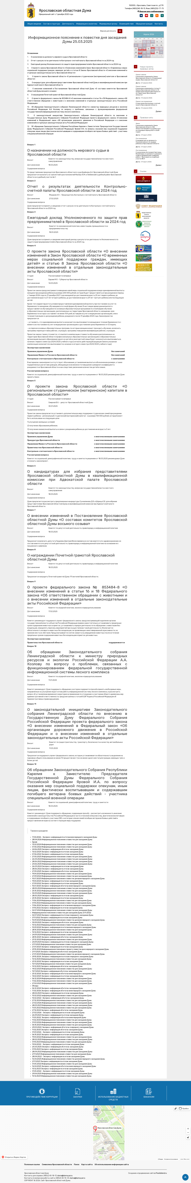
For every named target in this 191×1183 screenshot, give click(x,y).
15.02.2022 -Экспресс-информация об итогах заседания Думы (58, 998)
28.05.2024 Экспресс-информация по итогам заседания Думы (58, 896)
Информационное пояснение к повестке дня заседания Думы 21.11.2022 (61, 913)
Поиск (76, 1164)
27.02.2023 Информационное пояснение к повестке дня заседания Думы (62, 983)
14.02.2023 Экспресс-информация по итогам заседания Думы (57, 976)
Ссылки (143, 171)
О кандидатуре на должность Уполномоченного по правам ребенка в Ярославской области (147, 142)
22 (144, 52)
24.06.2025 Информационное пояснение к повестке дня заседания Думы (62, 864)
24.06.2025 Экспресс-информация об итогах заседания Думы (57, 849)
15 (144, 49)
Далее (159, 111)
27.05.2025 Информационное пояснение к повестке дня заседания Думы (62, 857)
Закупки (77, 1097)
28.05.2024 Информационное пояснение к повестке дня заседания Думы (62, 888)
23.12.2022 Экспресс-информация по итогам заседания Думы (57, 961)
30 (148, 56)
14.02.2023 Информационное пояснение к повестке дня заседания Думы (62, 969)
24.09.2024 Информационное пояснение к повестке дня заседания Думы (62, 935)
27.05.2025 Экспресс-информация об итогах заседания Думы (57, 871)
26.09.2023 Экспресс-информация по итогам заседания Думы (57, 1015)
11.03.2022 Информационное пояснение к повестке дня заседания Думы (62, 1008)
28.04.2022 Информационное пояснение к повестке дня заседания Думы (62, 1052)
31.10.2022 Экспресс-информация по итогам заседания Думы (57, 908)
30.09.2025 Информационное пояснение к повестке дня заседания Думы (62, 893)
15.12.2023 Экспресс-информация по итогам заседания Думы (57, 1069)
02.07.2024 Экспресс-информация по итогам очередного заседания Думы (62, 915)
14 (140, 49)
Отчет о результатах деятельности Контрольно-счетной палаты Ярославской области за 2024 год (72, 61)
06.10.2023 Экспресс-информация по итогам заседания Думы (57, 1035)
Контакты (159, 24)
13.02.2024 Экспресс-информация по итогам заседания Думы (57, 852)
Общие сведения (34, 24)
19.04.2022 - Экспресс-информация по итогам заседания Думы (58, 1044)
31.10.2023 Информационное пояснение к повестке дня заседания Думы (61, 1042)
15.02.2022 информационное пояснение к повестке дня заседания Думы (62, 996)
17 (152, 49)
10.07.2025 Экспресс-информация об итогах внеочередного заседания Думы (64, 886)
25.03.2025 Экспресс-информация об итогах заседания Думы (57, 1047)
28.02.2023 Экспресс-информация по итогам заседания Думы (58, 993)
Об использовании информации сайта (112, 1164)
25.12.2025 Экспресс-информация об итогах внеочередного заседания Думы (64, 974)
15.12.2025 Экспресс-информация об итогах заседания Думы (57, 966)
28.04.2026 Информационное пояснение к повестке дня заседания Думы (62, 840)
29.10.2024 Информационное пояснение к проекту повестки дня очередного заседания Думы (70, 949)
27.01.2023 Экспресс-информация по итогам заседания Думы (57, 947)
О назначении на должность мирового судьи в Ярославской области (59, 57)
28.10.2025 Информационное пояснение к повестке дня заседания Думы (62, 930)
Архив (34, 842)
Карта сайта (87, 1164)
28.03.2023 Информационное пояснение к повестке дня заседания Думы (62, 1005)
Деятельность (68, 24)
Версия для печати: (108, 31)
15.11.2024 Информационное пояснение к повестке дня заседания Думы (61, 964)
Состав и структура (51, 24)
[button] (185, 1177)
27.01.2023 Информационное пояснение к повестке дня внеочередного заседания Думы (68, 954)
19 (161, 49)
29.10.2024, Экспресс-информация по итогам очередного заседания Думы (62, 957)
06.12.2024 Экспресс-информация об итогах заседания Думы (57, 988)
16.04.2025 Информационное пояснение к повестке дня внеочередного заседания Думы (68, 1059)
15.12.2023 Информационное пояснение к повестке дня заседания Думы (61, 1076)
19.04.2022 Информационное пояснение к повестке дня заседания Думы (62, 1037)
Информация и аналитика (86, 24)
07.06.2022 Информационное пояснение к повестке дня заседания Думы (62, 847)
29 (144, 56)
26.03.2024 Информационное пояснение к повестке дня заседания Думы (62, 859)
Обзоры (35, 986)
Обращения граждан (144, 24)
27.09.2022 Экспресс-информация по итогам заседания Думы (57, 883)
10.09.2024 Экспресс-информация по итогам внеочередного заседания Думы (64, 927)
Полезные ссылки (32, 1164)
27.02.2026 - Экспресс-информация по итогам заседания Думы (58, 1013)
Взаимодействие (126, 24)
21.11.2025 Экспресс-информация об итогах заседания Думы (57, 952)
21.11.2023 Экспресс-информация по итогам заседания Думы (57, 1061)
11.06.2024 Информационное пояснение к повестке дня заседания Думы (62, 900)
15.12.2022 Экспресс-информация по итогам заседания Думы (57, 932)
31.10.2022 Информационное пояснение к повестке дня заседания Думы (61, 903)
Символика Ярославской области (57, 1164)
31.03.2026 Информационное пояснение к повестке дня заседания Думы (62, 1022)
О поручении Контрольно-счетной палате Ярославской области (148, 104)
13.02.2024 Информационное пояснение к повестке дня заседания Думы (62, 844)
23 (148, 52)
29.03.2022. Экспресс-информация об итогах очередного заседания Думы (63, 1027)
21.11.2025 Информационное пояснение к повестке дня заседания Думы (61, 944)
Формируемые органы (108, 24)
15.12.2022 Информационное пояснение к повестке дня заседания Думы (61, 925)
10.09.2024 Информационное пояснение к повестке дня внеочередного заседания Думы (68, 920)
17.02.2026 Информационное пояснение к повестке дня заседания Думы (62, 981)
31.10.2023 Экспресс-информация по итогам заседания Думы (57, 1049)
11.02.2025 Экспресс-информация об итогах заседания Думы (57, 1030)
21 (140, 52)
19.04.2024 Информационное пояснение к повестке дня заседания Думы (62, 874)
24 (153, 52)
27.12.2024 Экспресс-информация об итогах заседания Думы (57, 1010)
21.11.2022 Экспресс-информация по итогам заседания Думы (57, 918)
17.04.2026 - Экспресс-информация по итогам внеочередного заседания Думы (64, 837)
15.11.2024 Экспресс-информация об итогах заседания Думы (57, 971)
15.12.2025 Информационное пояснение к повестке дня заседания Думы (61, 959)
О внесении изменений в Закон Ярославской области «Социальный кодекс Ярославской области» (149, 78)
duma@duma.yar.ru (64, 1176)
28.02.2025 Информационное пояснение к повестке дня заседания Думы (62, 1039)
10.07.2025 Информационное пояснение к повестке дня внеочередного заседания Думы (68, 879)
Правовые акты (146, 118)
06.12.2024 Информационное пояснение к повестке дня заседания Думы (62, 979)
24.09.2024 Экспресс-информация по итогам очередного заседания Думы (62, 942)
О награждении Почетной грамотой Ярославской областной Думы (58, 95)
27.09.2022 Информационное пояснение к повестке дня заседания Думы (62, 876)
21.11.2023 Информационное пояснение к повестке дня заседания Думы (61, 1054)
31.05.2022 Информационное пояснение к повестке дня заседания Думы (62, 1064)
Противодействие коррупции (42, 1097)
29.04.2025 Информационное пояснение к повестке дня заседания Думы (62, 1074)
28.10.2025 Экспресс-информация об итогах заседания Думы (57, 937)
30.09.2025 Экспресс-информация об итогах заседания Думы (57, 922)
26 (161, 52)
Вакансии (149, 1097)
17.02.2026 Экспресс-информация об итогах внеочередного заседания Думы (64, 991)
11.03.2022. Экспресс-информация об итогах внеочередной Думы (59, 1018)
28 (140, 56)
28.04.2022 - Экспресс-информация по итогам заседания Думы (58, 1057)
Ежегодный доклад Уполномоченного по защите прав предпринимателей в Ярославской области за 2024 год (76, 64)
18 (157, 49)
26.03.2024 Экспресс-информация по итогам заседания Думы (58, 866)
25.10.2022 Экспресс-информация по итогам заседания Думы (57, 898)
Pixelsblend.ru (161, 1173)
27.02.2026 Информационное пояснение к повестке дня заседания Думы (62, 1003)
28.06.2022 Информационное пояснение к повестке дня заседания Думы (62, 861)
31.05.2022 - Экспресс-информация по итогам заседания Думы (58, 1071)
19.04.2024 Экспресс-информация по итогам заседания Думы (57, 881)
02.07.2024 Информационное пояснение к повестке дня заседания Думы (62, 910)
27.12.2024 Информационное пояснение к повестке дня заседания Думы (62, 1000)
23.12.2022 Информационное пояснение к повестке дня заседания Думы (62, 940)
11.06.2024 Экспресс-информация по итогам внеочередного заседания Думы (64, 905)
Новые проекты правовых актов (146, 68)
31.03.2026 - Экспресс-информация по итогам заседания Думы (58, 1032)
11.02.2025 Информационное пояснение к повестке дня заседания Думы (62, 1020)
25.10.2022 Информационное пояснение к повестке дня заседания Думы (62, 891)
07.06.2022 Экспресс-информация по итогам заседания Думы (57, 854)
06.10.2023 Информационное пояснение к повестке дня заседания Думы (62, 1025)
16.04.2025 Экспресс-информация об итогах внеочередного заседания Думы (64, 1066)
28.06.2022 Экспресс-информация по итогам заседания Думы (58, 869)
